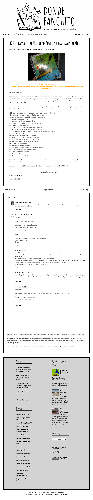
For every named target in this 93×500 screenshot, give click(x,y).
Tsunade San (19, 215)
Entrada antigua (84, 190)
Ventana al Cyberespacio (20, 474)
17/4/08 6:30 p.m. (26, 202)
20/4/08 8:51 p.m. (27, 250)
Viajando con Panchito (23, 479)
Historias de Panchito (23, 442)
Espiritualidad (20, 426)
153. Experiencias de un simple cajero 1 (64, 411)
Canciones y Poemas (23, 418)
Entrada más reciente (10, 190)
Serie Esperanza (21, 460)
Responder (18, 209)
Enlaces (31, 34)
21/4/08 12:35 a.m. (27, 272)
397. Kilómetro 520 (63, 392)
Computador (40, 277)
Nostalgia (19, 450)
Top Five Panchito (22, 470)
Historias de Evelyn (22, 438)
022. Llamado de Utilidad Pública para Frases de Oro (44, 43)
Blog (4, 34)
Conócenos (17, 34)
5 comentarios (50, 49)
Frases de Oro (40, 49)
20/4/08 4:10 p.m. (29, 215)
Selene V (18, 202)
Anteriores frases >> (53, 172)
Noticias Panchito (22, 453)
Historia (10, 34)
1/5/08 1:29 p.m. (26, 287)
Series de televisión (22, 463)
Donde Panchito (46, 492)
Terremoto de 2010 (22, 467)
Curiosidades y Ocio (22, 423)
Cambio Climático (22, 414)
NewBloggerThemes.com (60, 494)
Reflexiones (20, 457)
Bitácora (24, 34)
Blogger (62, 492)
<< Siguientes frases (40, 172)
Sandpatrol (42, 494)
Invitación (44, 34)
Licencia (37, 34)
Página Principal (48, 190)
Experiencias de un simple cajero (22, 430)
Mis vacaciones (21, 447)
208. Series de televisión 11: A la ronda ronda (64, 373)
